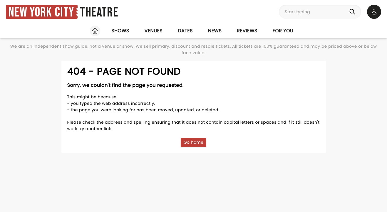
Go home (194, 142)
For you (282, 30)
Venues (153, 30)
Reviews (247, 30)
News (215, 30)
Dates (185, 30)
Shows (120, 30)
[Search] (353, 11)
